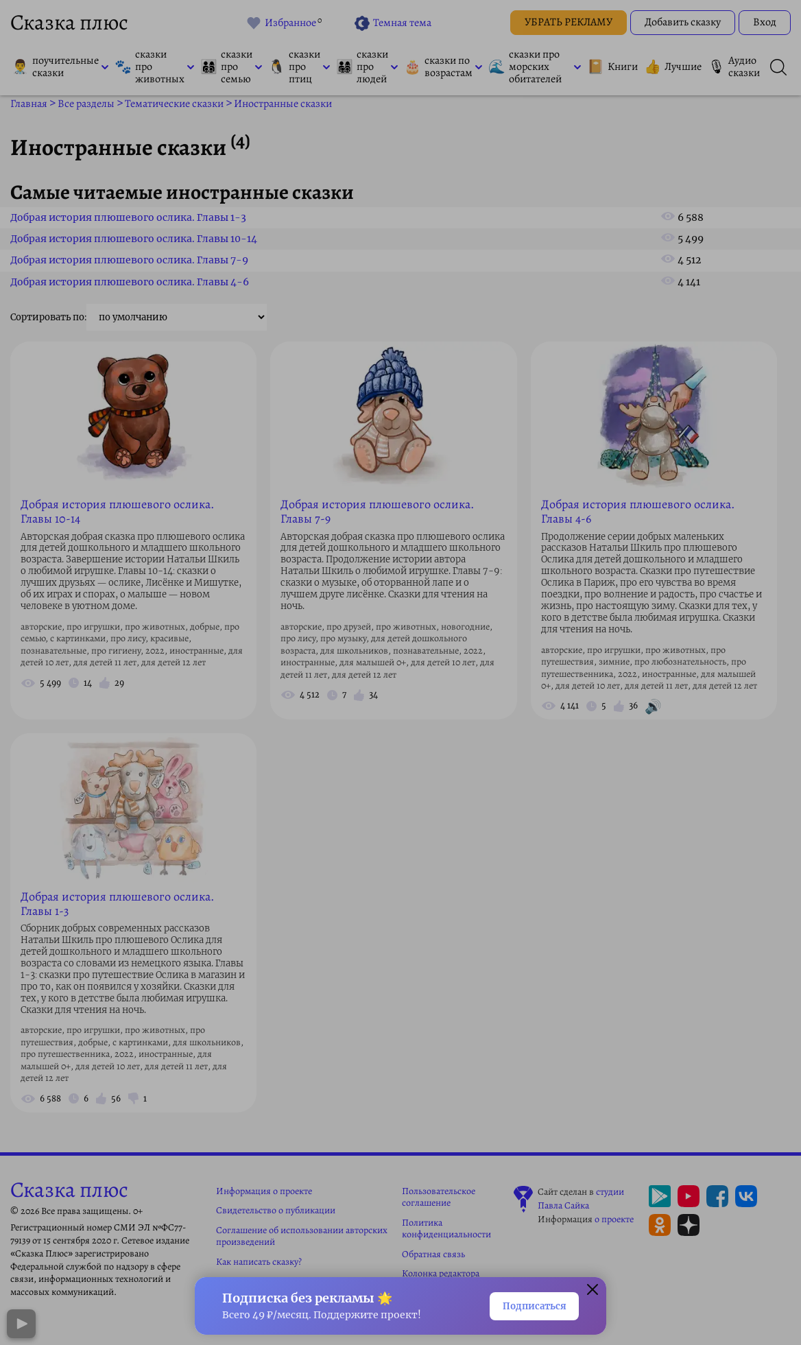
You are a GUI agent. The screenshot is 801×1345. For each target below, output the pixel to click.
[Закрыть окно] (592, 1288)
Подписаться (523, 1304)
